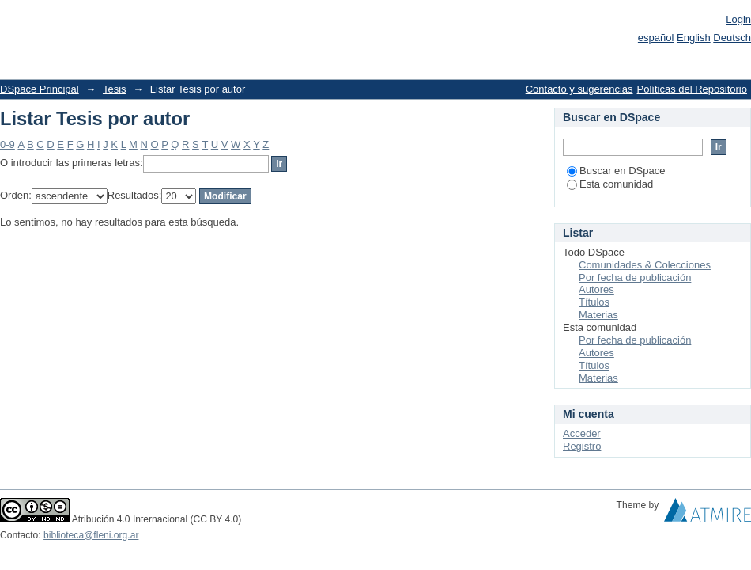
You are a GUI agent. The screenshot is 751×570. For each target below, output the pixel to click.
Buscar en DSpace (616, 171)
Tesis (114, 89)
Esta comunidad (610, 184)
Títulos (594, 302)
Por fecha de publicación (635, 277)
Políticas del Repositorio (692, 89)
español (656, 38)
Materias (598, 315)
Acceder (582, 433)
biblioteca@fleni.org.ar (90, 535)
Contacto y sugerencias (579, 89)
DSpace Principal (39, 89)
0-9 (7, 144)
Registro (582, 446)
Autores (596, 289)
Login (738, 19)
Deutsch (732, 38)
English (694, 38)
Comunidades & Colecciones (645, 265)
